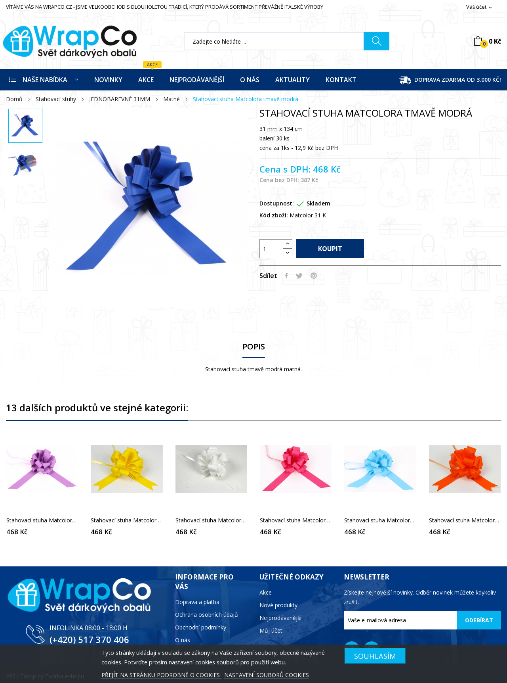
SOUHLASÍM (375, 656)
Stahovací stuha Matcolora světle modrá (380, 520)
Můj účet (270, 630)
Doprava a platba (197, 602)
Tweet (299, 276)
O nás (182, 640)
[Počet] (271, 248)
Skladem (318, 203)
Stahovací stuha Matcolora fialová (42, 520)
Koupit (330, 248)
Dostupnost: (276, 203)
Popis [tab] (253, 347)
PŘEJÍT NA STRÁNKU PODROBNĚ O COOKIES (161, 675)
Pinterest (314, 276)
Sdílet (286, 276)
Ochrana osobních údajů (206, 614)
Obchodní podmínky (200, 627)
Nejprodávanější (280, 618)
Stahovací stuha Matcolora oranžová (465, 520)
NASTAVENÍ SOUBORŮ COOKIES (266, 675)
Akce (265, 592)
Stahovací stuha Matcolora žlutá (126, 520)
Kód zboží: (273, 215)
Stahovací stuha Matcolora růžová (296, 520)
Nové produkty (278, 605)
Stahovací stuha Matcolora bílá (211, 520)
